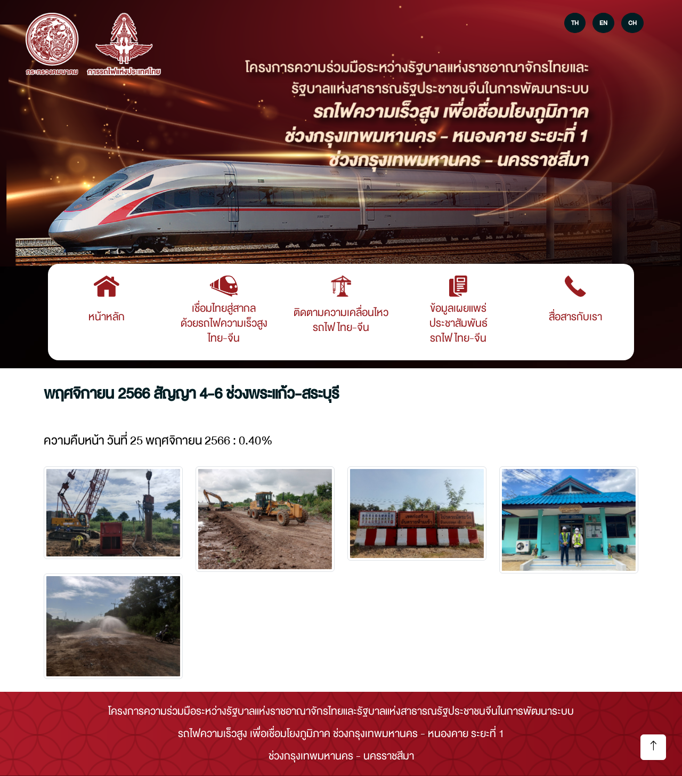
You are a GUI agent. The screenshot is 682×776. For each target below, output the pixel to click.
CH (632, 23)
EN (603, 23)
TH (575, 23)
